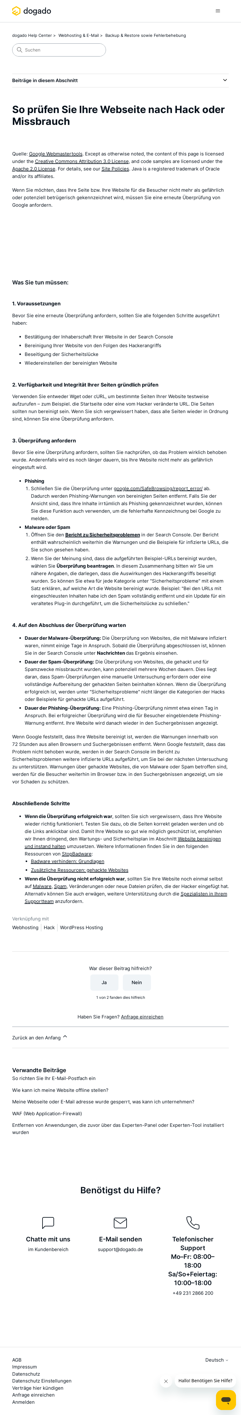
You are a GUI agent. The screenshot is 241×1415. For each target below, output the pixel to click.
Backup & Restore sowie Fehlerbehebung (145, 35)
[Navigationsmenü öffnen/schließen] (218, 11)
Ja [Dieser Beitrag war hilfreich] (104, 982)
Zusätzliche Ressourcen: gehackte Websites (79, 870)
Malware (42, 886)
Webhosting (25, 927)
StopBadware (77, 854)
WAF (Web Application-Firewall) (47, 1114)
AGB (17, 1360)
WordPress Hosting (81, 927)
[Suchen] (59, 50)
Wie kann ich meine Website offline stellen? (60, 1090)
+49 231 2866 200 (193, 1293)
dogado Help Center (32, 35)
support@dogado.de (120, 1249)
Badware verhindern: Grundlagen (67, 861)
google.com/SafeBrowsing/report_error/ (158, 488)
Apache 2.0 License (33, 169)
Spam (60, 886)
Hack (49, 927)
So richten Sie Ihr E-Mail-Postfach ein (54, 1078)
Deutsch (217, 1360)
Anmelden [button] (23, 1402)
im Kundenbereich (48, 1249)
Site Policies (115, 169)
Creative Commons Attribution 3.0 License (82, 161)
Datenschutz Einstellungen (42, 1381)
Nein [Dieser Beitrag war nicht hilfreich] (137, 982)
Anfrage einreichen (142, 1017)
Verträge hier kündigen (37, 1388)
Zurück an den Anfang (40, 1037)
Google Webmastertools (56, 154)
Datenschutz (26, 1374)
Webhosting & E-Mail (78, 35)
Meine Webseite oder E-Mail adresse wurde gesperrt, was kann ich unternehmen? (103, 1102)
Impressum (24, 1367)
